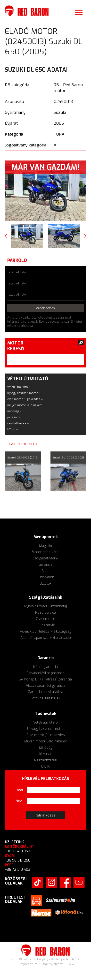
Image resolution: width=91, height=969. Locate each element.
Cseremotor (45, 619)
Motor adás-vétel (45, 552)
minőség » (14, 411)
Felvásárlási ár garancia (45, 673)
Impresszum (29, 964)
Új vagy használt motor (45, 728)
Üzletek (45, 583)
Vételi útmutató (45, 722)
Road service (45, 612)
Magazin (45, 545)
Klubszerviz (46, 625)
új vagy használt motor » (23, 393)
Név (19, 801)
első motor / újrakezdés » (25, 399)
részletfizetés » (18, 423)
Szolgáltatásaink (45, 558)
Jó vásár (45, 754)
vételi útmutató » (18, 387)
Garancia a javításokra (45, 692)
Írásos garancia (45, 666)
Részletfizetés (45, 760)
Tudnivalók (45, 577)
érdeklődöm (45, 308)
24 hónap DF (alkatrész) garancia (45, 679)
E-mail (19, 790)
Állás (45, 571)
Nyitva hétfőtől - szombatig (45, 606)
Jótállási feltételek (45, 698)
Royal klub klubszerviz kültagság (45, 631)
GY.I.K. (45, 766)
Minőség (45, 747)
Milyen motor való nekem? (45, 741)
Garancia (45, 564)
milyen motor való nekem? (25, 405)
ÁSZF (72, 964)
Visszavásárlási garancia (45, 685)
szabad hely (17, 272)
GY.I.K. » (12, 429)
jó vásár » (13, 417)
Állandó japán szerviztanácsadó (45, 637)
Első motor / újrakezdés (45, 735)
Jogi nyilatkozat (53, 964)
